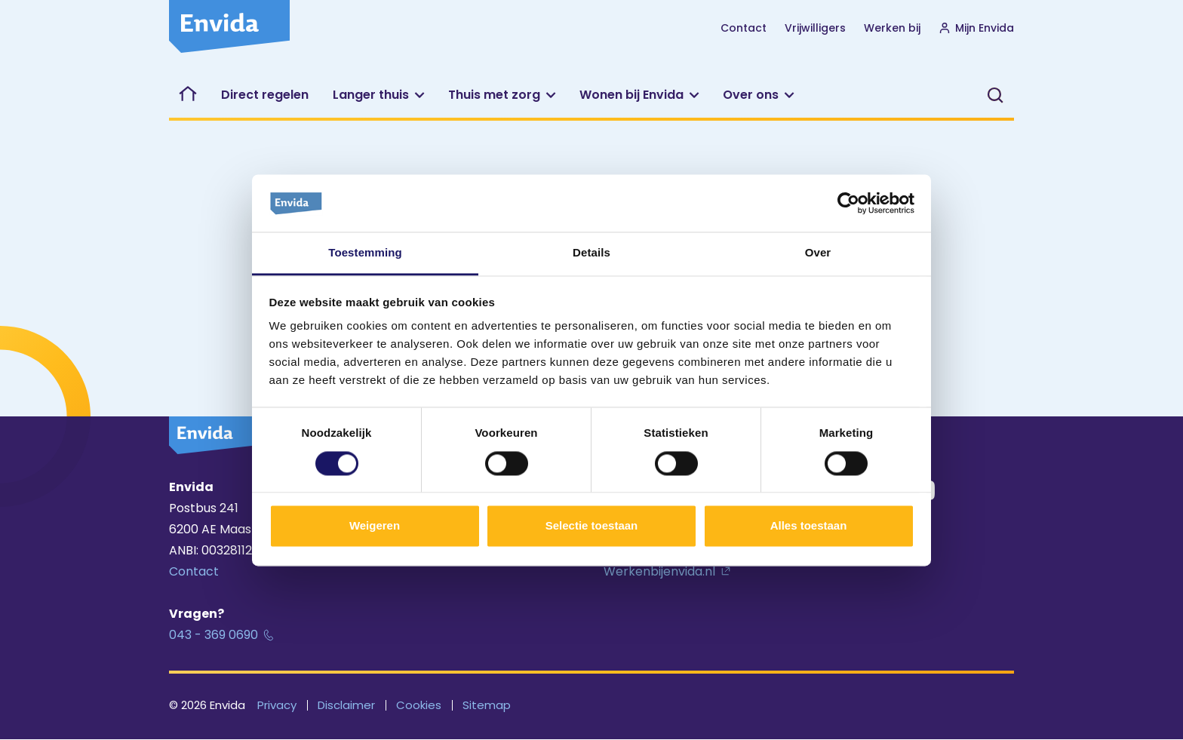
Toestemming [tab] (365, 253)
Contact (744, 27)
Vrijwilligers (815, 27)
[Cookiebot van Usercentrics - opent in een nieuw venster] (848, 203)
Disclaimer (346, 705)
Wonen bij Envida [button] (631, 94)
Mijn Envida (976, 27)
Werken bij (892, 27)
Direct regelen (265, 94)
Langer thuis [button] (371, 94)
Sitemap (486, 705)
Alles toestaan (808, 526)
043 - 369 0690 (213, 634)
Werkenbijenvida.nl (659, 571)
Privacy (277, 705)
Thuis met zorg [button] (494, 94)
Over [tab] (818, 253)
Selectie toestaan (591, 526)
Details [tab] (591, 253)
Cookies (418, 705)
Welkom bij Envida (189, 95)
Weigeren (374, 526)
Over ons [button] (751, 94)
